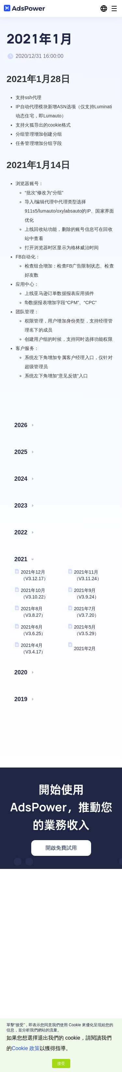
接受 (61, 1063)
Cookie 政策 (26, 1048)
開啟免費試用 (61, 848)
